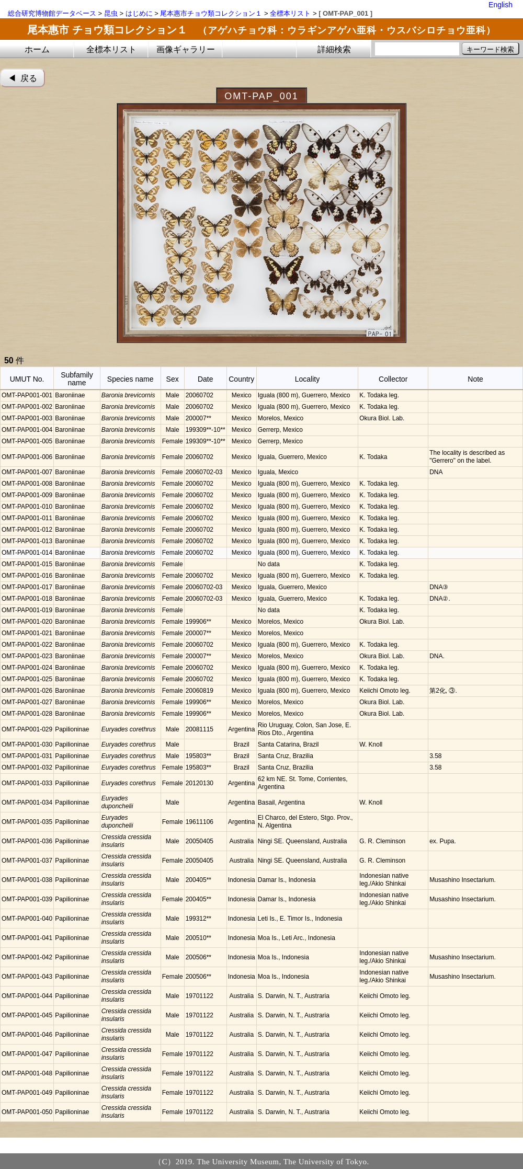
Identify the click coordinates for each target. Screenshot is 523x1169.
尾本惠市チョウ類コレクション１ (211, 13)
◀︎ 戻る (23, 78)
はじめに (139, 13)
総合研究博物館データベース (52, 13)
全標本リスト (290, 13)
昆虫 (111, 13)
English (500, 5)
